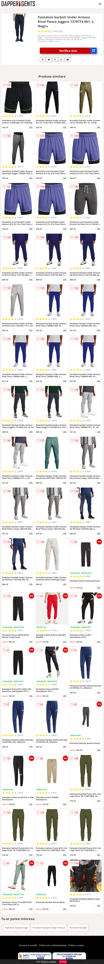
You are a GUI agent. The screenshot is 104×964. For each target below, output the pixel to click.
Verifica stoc (78, 51)
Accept (63, 961)
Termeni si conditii (28, 945)
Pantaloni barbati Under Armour (48, 927)
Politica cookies (76, 945)
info (30, 127)
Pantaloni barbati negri (16, 927)
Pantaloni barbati (78, 927)
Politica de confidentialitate (53, 945)
